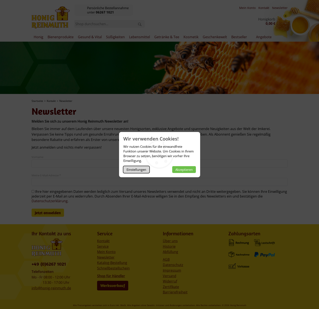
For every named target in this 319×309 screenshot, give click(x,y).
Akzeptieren (184, 169)
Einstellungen (136, 169)
